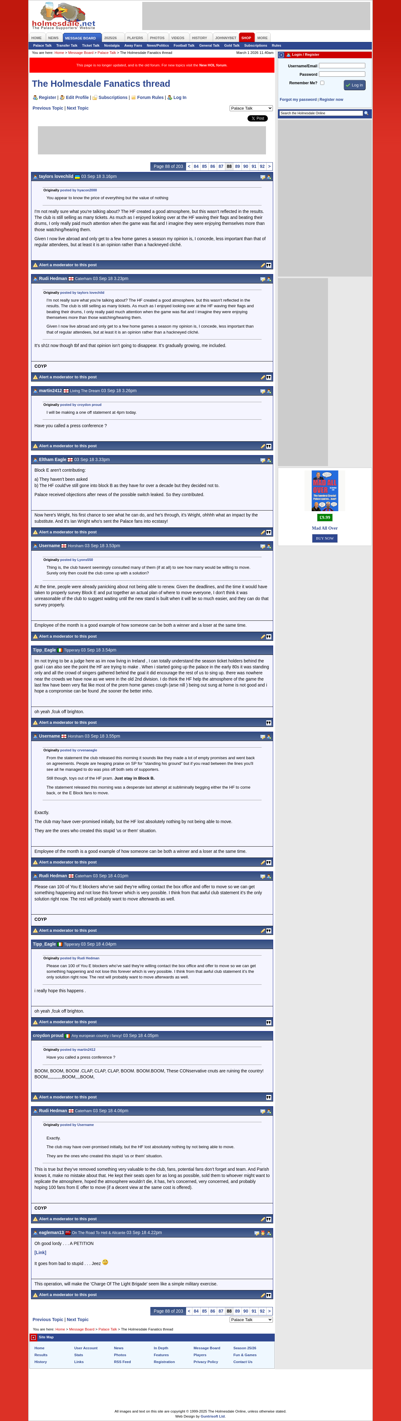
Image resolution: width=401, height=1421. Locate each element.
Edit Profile (77, 97)
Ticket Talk (91, 45)
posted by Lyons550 (76, 560)
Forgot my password (298, 99)
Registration (164, 1362)
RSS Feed (122, 1362)
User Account (85, 1348)
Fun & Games (245, 1355)
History (40, 1362)
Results (41, 1355)
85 (204, 166)
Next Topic (78, 108)
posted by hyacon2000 (78, 190)
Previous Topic (48, 108)
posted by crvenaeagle (78, 750)
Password (308, 74)
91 (254, 166)
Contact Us (243, 1362)
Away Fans (133, 45)
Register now (331, 99)
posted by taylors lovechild (82, 292)
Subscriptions (255, 45)
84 (196, 166)
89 (237, 166)
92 (262, 166)
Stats (78, 1355)
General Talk (209, 45)
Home (59, 52)
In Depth (161, 1348)
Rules (276, 45)
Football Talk (184, 45)
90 (245, 166)
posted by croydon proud (81, 405)
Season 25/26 (244, 1348)
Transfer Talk (66, 45)
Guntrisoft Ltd (213, 1416)
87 (221, 166)
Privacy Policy (206, 1362)
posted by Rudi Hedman (79, 958)
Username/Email (302, 66)
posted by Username (77, 1125)
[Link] (40, 1252)
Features (161, 1355)
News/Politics (158, 45)
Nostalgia (112, 45)
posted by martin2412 (77, 1049)
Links (79, 1362)
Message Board (81, 52)
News (118, 1348)
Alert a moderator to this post (68, 264)
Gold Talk (232, 45)
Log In (180, 97)
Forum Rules (150, 97)
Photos (120, 1355)
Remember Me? (303, 83)
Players (200, 1355)
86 (212, 166)
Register (47, 97)
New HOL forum (213, 65)
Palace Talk (42, 45)
